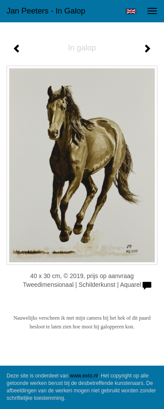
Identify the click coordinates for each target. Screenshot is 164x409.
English (131, 11)
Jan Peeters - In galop (46, 11)
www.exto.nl (84, 376)
